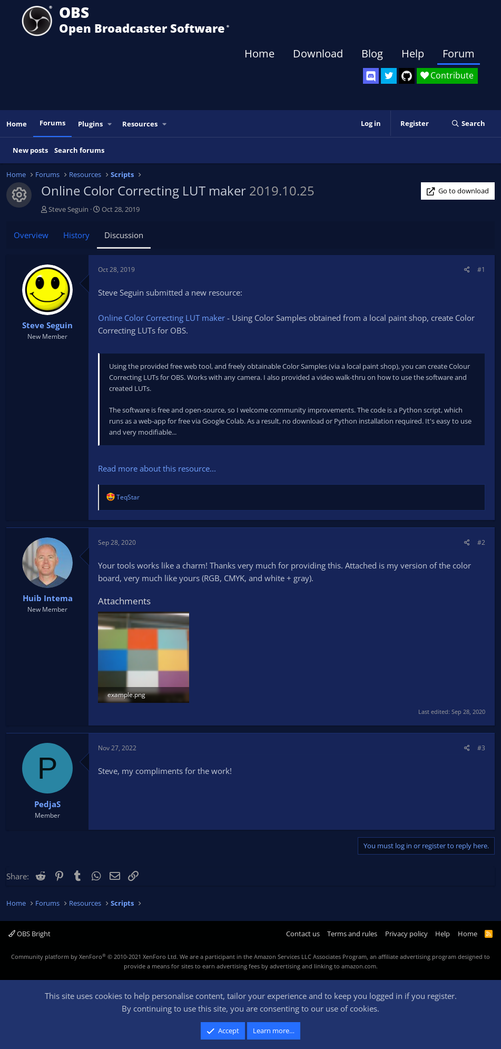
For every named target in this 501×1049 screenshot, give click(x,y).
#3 (481, 747)
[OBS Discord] (371, 76)
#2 (481, 542)
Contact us (303, 933)
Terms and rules (352, 933)
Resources (140, 124)
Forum (459, 53)
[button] (110, 124)
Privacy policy (406, 933)
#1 (481, 269)
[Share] (467, 269)
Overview (31, 235)
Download (318, 53)
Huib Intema (48, 598)
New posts (30, 150)
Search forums (79, 150)
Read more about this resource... (157, 468)
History (76, 235)
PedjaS (47, 804)
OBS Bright (29, 933)
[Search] (468, 124)
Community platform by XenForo (94, 956)
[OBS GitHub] (407, 76)
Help (412, 53)
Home (259, 53)
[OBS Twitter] (389, 76)
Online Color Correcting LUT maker (161, 317)
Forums (52, 123)
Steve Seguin (68, 209)
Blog (372, 53)
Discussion (123, 235)
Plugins (90, 124)
